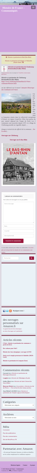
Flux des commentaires (10, 436)
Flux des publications (9, 433)
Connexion (6, 430)
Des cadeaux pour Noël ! (10, 348)
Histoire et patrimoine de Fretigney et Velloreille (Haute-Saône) (18, 61)
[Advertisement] (18, 33)
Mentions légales (15, 465)
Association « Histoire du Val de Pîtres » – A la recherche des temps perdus (18, 387)
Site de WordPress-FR (10, 439)
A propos (32, 465)
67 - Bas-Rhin (20, 72)
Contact (25, 465)
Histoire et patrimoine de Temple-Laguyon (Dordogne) (16, 391)
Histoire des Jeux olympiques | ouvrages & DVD (17, 352)
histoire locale (27, 72)
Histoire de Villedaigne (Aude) (21, 378)
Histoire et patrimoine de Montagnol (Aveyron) (15, 374)
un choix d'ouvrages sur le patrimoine (12, 331)
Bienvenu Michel (8, 386)
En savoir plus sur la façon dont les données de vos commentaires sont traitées (17, 250)
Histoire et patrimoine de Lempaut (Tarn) (15, 360)
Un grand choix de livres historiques (12, 329)
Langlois (5, 378)
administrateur (6, 72)
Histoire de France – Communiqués (13, 9)
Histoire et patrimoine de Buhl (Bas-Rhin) (19, 57)
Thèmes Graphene (17, 470)
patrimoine (3, 74)
